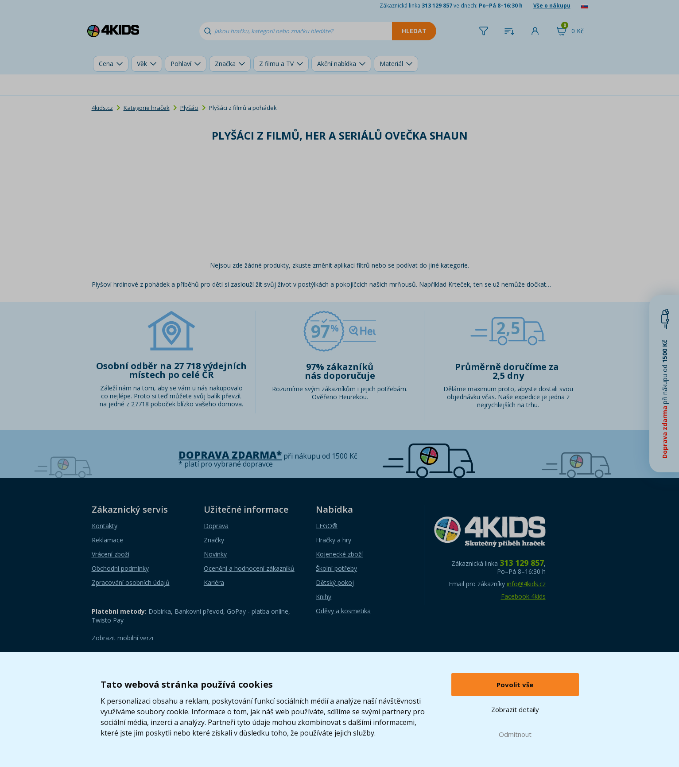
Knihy (323, 596)
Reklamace (107, 540)
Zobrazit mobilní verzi (122, 638)
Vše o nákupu (551, 5)
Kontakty (104, 526)
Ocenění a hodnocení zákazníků (249, 568)
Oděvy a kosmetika (343, 611)
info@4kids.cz (526, 584)
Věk (142, 63)
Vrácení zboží (110, 554)
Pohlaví (181, 63)
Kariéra (214, 582)
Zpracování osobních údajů (131, 582)
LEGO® (327, 526)
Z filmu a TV (276, 63)
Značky (214, 540)
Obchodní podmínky (120, 568)
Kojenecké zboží (339, 554)
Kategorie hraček (147, 108)
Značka (225, 63)
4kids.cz (102, 108)
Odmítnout (515, 734)
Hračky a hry (333, 540)
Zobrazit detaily (515, 709)
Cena (106, 63)
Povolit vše (515, 684)
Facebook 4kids (523, 596)
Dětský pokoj (335, 582)
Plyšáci (189, 108)
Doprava (216, 526)
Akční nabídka (336, 63)
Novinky (215, 554)
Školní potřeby (336, 568)
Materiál (391, 63)
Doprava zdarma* (230, 455)
